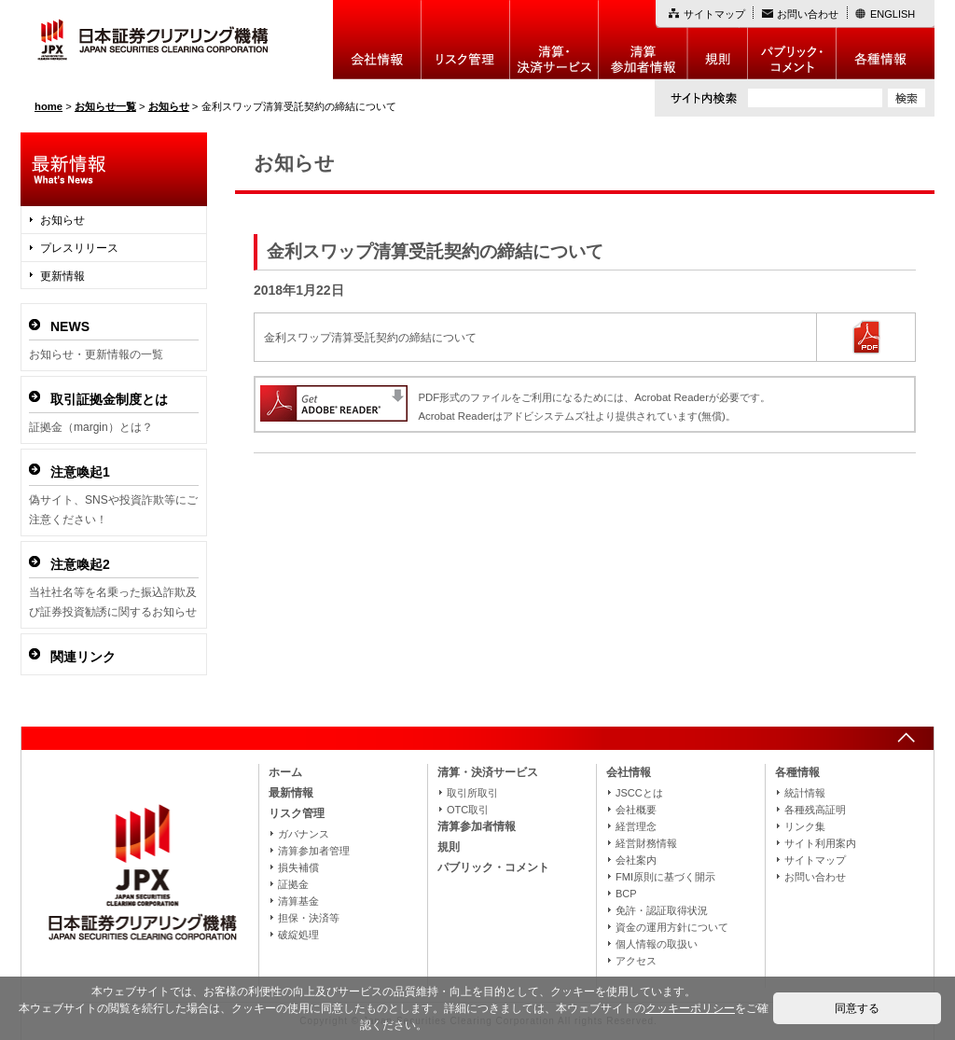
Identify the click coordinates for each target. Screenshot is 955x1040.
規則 (717, 39)
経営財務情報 (646, 843)
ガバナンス (303, 833)
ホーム (285, 772)
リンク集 (804, 826)
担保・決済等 (308, 917)
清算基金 (298, 901)
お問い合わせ (807, 14)
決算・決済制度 (554, 39)
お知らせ (62, 220)
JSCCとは (639, 792)
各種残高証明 (815, 809)
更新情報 (62, 276)
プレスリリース (79, 248)
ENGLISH (892, 14)
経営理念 (636, 826)
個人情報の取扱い (657, 944)
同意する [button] (857, 1008)
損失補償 (298, 867)
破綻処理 (298, 934)
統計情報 (804, 792)
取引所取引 (472, 792)
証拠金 (293, 884)
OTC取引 (468, 809)
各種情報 (885, 39)
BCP (626, 893)
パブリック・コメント (792, 39)
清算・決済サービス (487, 772)
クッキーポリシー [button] (690, 1008)
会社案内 (636, 860)
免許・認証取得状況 (662, 910)
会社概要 (636, 809)
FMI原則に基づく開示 (665, 876)
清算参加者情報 (643, 39)
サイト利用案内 (820, 843)
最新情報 (291, 792)
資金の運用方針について (672, 927)
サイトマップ (714, 14)
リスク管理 (466, 39)
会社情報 (377, 39)
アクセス (636, 960)
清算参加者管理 (314, 850)
